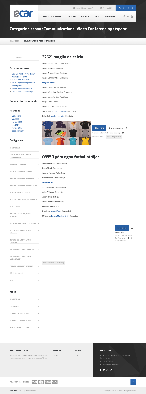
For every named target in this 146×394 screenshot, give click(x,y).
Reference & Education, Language (20, 241)
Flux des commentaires (20, 320)
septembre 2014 (18, 131)
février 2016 (17, 128)
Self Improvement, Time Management (20, 258)
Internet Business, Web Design (23, 200)
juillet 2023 (16, 116)
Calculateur (71, 17)
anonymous (15, 148)
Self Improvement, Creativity (23, 249)
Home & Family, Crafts (20, 193)
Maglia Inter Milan (58, 116)
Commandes (110, 17)
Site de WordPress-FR (19, 327)
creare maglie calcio (114, 137)
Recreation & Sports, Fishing (23, 223)
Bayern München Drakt (60, 216)
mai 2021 (15, 125)
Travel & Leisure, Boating (21, 266)
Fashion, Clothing (18, 164)
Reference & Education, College (20, 231)
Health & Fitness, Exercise (22, 178)
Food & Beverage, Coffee (21, 172)
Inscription (15, 299)
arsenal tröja (47, 182)
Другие (13, 280)
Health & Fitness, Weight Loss (23, 186)
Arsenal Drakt (56, 211)
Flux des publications (20, 313)
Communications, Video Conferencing (106, 133)
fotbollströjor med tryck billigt (53, 263)
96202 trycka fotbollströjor (22, 92)
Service (55, 355)
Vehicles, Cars (16, 273)
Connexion (14, 306)
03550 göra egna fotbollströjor (70, 157)
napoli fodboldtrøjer (59, 111)
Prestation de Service (52, 17)
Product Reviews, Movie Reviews (20, 215)
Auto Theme (14, 390)
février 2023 (17, 122)
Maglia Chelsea (48, 83)
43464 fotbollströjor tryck (22, 89)
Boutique (85, 17)
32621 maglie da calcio (62, 57)
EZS (76, 355)
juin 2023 (15, 119)
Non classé (15, 207)
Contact (97, 17)
